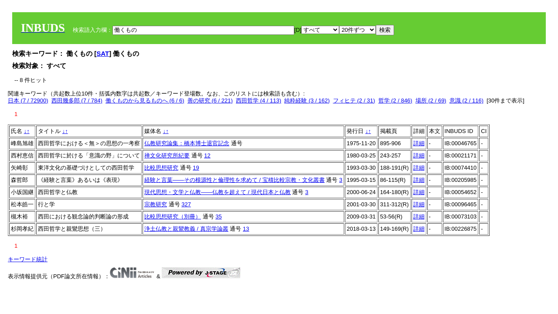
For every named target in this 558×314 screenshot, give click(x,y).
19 (196, 167)
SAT (102, 53)
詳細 (419, 143)
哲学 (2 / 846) (395, 100)
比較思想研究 (161, 167)
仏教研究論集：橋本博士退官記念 (186, 143)
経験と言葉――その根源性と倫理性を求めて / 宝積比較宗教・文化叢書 (234, 180)
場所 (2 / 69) (430, 100)
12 (207, 155)
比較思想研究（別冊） (172, 216)
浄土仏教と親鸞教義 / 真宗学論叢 (186, 228)
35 (218, 216)
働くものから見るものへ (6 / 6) (144, 100)
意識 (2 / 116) (466, 100)
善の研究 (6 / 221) (210, 100)
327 (186, 204)
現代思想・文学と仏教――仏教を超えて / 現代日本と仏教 (217, 192)
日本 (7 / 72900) (28, 100)
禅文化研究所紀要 (167, 155)
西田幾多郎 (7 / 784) (76, 100)
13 (246, 228)
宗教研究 (155, 204)
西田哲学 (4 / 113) (258, 100)
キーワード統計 (28, 259)
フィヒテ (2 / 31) (354, 100)
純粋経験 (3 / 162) (307, 100)
